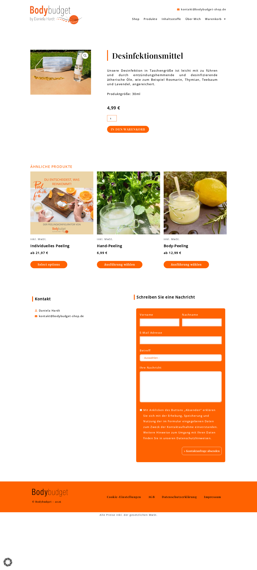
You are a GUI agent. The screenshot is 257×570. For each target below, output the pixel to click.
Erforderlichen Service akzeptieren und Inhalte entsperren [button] (181, 484)
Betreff (145, 350)
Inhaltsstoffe (171, 19)
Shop (135, 19)
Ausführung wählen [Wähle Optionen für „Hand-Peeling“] (119, 264)
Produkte (150, 19)
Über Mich (193, 19)
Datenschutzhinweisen (194, 438)
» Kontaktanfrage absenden (202, 497)
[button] (85, 55)
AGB (151, 543)
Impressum (212, 543)
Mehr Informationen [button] (180, 465)
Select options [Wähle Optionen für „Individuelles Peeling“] (49, 264)
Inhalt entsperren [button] (180, 471)
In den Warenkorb (128, 129)
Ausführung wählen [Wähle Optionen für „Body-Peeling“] (186, 264)
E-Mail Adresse (151, 332)
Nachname (190, 314)
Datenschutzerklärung (179, 543)
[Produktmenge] (112, 118)
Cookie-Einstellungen (124, 543)
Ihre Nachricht (151, 367)
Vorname (146, 314)
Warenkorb (215, 19)
